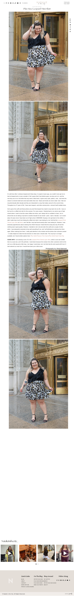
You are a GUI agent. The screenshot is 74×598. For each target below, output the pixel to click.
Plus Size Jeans (38, 582)
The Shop (67, 3)
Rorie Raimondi (62, 248)
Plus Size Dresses (39, 581)
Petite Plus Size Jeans (50, 582)
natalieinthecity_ (9, 541)
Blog (22, 579)
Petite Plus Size (38, 579)
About (23, 581)
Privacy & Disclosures (27, 586)
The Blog (67, 2)
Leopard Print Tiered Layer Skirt (41, 239)
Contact (23, 582)
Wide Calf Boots (38, 584)
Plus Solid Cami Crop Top (56, 236)
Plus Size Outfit (37, 6)
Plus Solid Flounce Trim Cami (39, 236)
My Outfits (47, 579)
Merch (45, 581)
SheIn (21, 222)
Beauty (46, 584)
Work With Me (25, 584)
